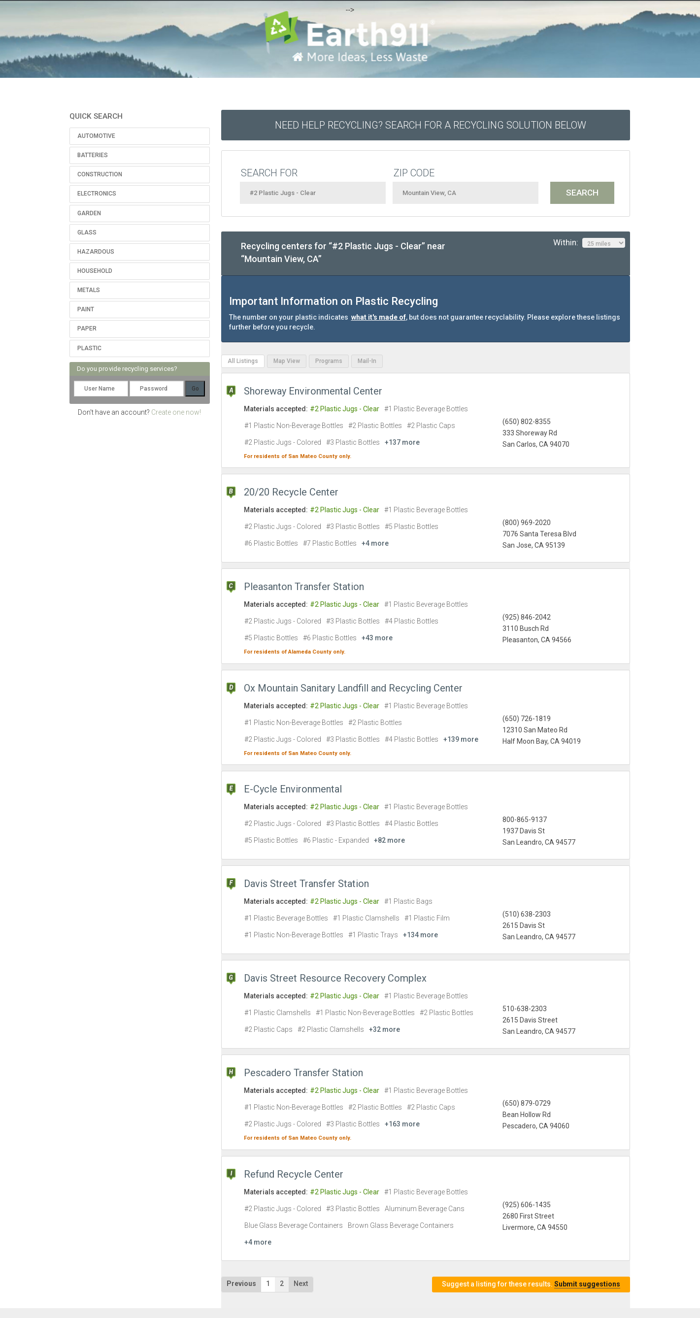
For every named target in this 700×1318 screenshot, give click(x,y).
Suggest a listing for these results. (531, 1284)
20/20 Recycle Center (291, 492)
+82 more (389, 840)
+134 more (420, 935)
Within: (589, 242)
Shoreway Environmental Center (313, 391)
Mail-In (367, 361)
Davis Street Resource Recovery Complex (335, 978)
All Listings (243, 361)
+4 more (375, 543)
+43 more (377, 638)
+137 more (402, 442)
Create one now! (176, 412)
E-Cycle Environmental (293, 789)
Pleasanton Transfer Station (304, 587)
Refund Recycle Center (293, 1174)
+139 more (460, 739)
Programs (328, 361)
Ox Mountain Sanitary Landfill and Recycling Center (353, 688)
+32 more (384, 1029)
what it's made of (378, 317)
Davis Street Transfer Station (306, 884)
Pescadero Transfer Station (303, 1073)
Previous (241, 1283)
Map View (286, 361)
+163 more (402, 1124)
